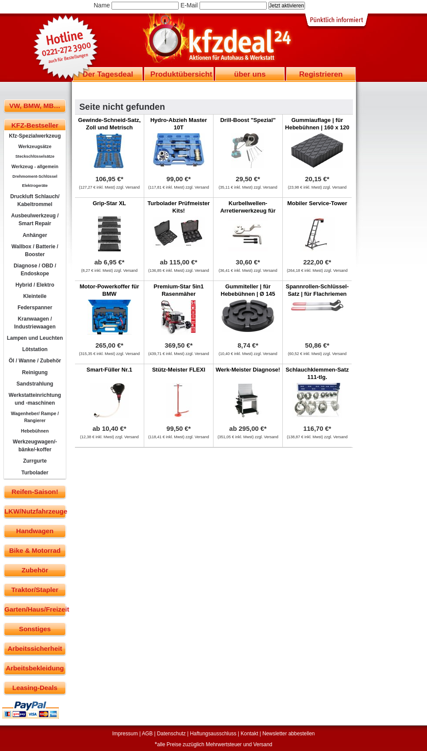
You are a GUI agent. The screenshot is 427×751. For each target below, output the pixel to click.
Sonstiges (35, 629)
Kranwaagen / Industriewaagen (34, 323)
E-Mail (189, 5)
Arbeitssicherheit (35, 648)
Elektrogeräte (35, 185)
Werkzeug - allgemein (34, 166)
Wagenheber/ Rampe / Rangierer (35, 417)
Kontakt (249, 734)
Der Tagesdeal (108, 74)
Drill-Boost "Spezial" (247, 120)
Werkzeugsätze (34, 146)
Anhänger (35, 235)
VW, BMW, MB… (34, 105)
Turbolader (34, 473)
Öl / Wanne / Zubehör (35, 361)
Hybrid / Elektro (34, 285)
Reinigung (35, 372)
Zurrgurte (35, 461)
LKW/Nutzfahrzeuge (35, 511)
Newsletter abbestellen (288, 734)
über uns (249, 74)
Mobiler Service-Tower (317, 203)
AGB (147, 734)
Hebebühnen (35, 430)
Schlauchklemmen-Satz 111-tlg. (317, 373)
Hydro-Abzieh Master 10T (178, 124)
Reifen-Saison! (34, 491)
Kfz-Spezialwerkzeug (35, 136)
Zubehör (34, 570)
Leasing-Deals (35, 687)
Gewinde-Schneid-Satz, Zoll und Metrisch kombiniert (109, 127)
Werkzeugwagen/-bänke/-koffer (35, 446)
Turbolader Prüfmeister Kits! (179, 207)
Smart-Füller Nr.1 (109, 369)
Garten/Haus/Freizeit (35, 609)
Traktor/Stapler (34, 589)
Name (102, 5)
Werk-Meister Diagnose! (248, 369)
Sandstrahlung (35, 384)
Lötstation (34, 349)
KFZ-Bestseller (34, 125)
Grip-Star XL (109, 203)
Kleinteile (35, 296)
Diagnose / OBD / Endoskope (35, 270)
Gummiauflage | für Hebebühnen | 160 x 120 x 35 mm (317, 127)
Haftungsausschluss (213, 734)
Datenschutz (171, 734)
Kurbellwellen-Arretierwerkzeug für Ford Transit (247, 210)
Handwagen (35, 530)
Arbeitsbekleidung (35, 668)
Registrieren (320, 74)
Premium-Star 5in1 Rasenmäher (179, 290)
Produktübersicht (181, 74)
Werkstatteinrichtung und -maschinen (35, 399)
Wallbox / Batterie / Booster (34, 250)
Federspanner (34, 307)
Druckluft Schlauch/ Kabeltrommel (34, 200)
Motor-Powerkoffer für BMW (109, 290)
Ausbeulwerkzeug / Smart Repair (34, 220)
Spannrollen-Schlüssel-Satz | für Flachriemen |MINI (317, 293)
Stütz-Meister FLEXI (178, 369)
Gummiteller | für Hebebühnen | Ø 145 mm (248, 293)
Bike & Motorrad (35, 550)
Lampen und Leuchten (35, 338)
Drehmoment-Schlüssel (35, 176)
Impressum (125, 734)
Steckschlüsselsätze (34, 156)
